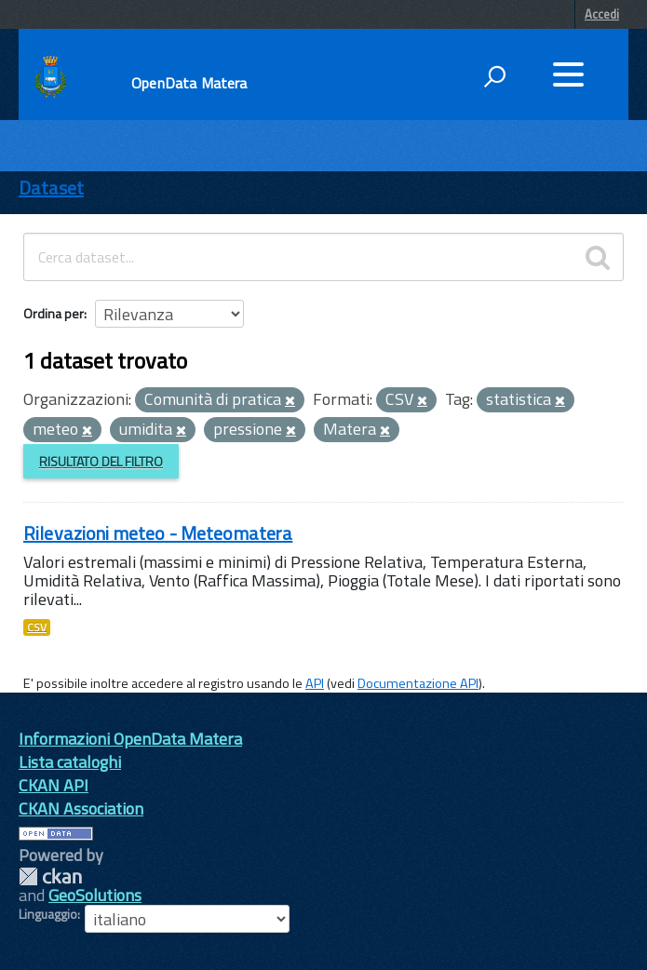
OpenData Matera (189, 82)
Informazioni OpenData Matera (130, 738)
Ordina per (53, 313)
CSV (37, 627)
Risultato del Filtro (101, 461)
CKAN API (53, 785)
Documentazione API (418, 683)
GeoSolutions (95, 895)
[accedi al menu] (568, 74)
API (314, 683)
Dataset (51, 187)
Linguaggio (48, 914)
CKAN (50, 876)
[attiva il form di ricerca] (494, 76)
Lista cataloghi (70, 762)
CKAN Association (81, 808)
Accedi (602, 14)
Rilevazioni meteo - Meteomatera (157, 533)
